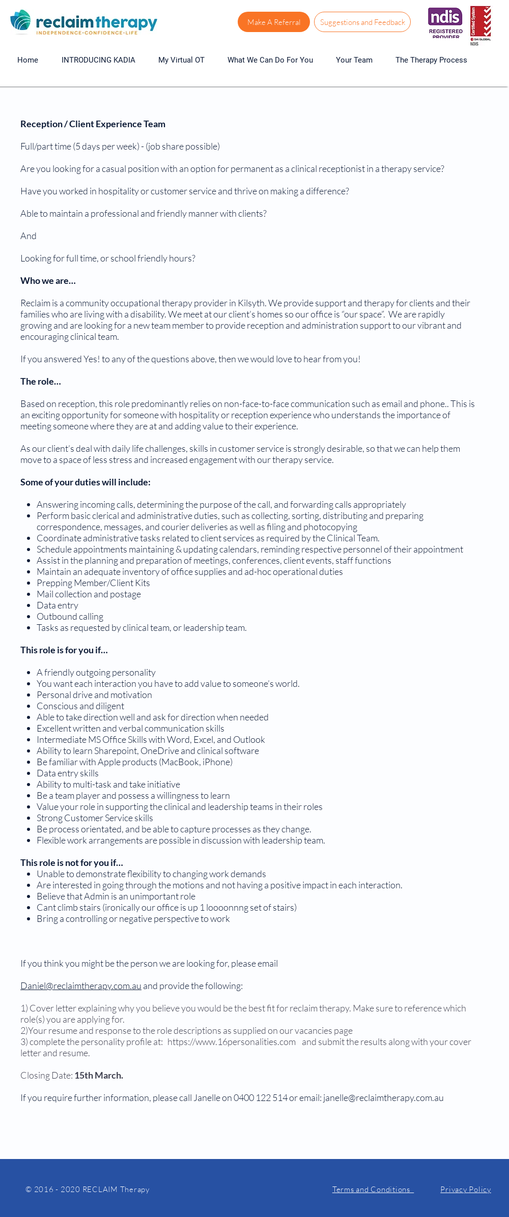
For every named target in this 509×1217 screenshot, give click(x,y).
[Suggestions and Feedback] (362, 22)
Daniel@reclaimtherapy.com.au (81, 985)
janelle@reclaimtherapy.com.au (383, 1097)
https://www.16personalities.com (231, 1041)
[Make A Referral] (274, 22)
